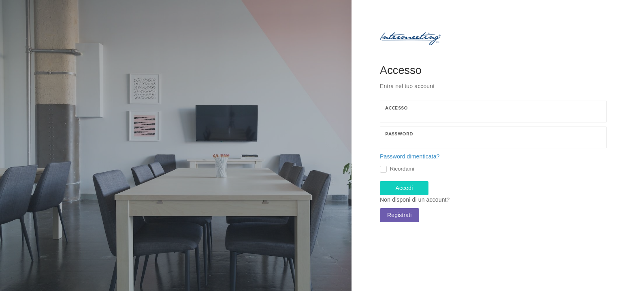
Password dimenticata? (410, 156)
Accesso (396, 108)
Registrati (399, 215)
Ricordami (402, 169)
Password (399, 134)
